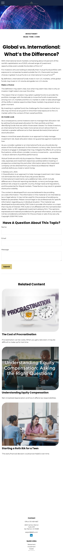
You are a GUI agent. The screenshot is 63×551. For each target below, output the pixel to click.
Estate (31, 549)
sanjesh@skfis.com (31, 532)
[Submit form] (6, 266)
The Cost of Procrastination (19, 334)
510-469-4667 (33, 521)
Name (4, 227)
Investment (31, 547)
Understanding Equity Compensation (25, 392)
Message (5, 250)
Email (3, 238)
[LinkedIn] (31, 535)
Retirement (31, 544)
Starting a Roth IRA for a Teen (20, 448)
